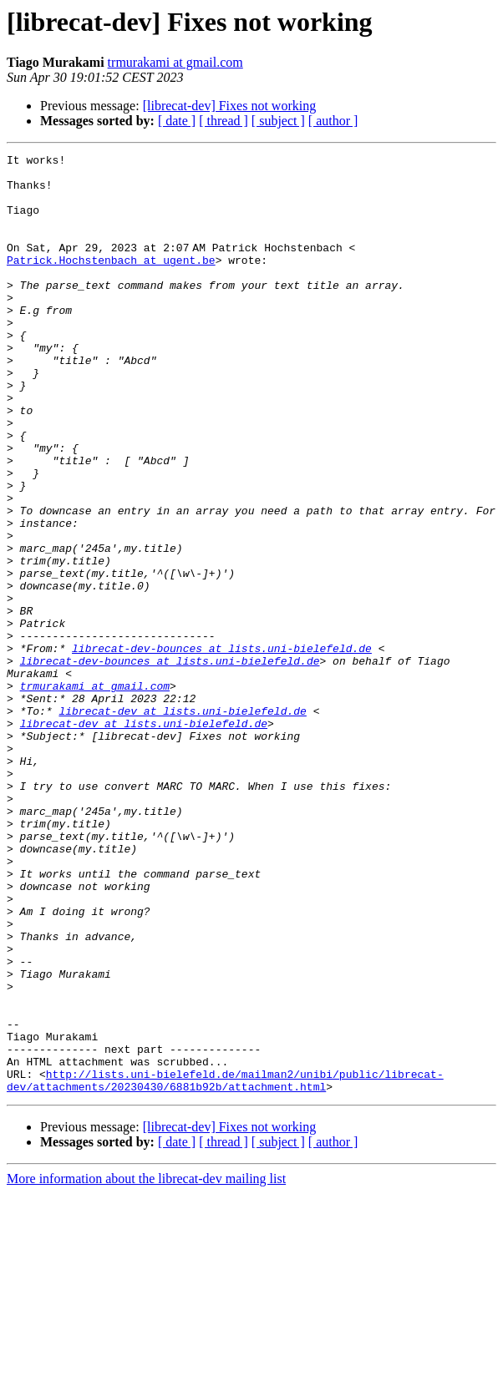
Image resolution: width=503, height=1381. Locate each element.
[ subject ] (278, 121)
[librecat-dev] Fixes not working (230, 106)
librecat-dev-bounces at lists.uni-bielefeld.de (222, 748)
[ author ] (333, 121)
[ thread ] (223, 121)
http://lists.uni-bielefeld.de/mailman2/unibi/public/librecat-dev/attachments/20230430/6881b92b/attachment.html (225, 1267)
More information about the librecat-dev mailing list (146, 1366)
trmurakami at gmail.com (175, 62)
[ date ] (177, 121)
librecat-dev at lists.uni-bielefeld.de (182, 823)
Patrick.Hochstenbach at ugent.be (111, 282)
